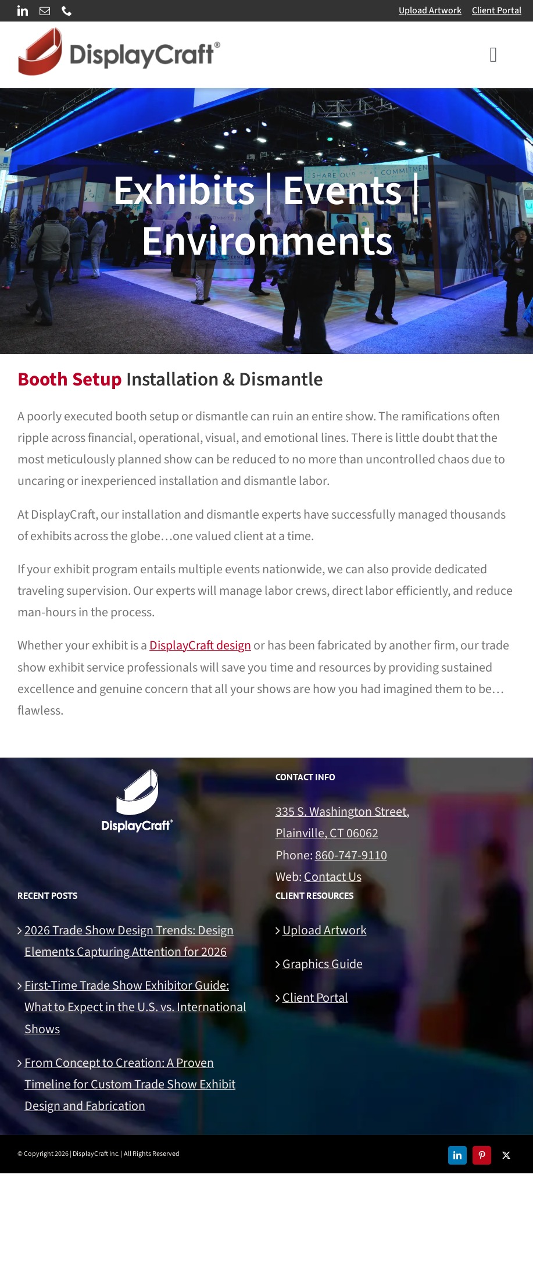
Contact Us (333, 876)
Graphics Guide (322, 964)
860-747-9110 (351, 855)
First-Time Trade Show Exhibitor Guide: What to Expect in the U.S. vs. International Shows (135, 1007)
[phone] (67, 10)
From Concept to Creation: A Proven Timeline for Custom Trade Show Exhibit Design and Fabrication (129, 1084)
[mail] (45, 10)
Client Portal (496, 10)
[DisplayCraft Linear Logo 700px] (119, 33)
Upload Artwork (430, 10)
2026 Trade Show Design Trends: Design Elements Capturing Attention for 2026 (129, 941)
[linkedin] (22, 10)
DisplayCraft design (200, 645)
